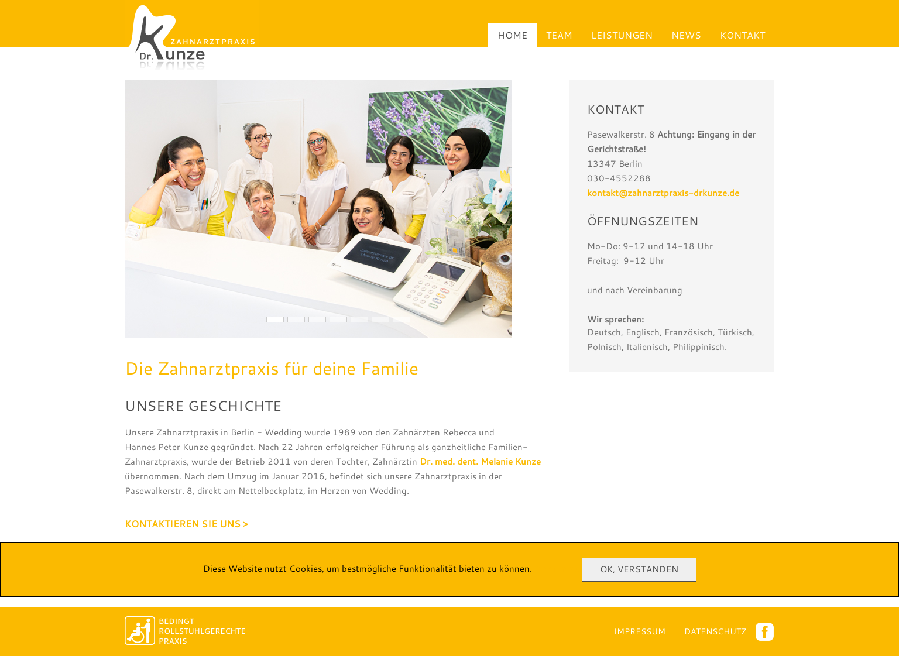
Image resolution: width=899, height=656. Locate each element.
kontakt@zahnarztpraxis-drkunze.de (663, 193)
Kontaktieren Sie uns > (186, 523)
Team (559, 35)
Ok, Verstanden (639, 569)
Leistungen (622, 35)
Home (512, 35)
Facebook (765, 632)
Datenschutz (715, 631)
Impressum (639, 631)
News (686, 35)
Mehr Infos (556, 568)
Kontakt (742, 35)
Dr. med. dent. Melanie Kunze (480, 461)
